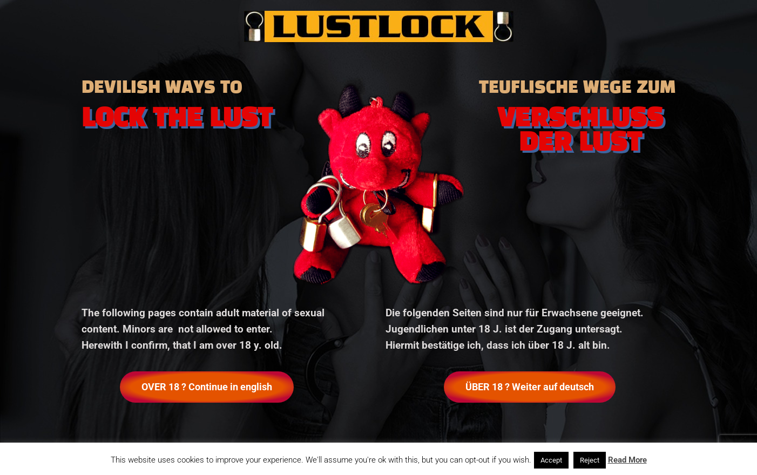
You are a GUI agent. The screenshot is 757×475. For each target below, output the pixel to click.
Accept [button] (551, 460)
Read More (627, 460)
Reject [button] (589, 460)
